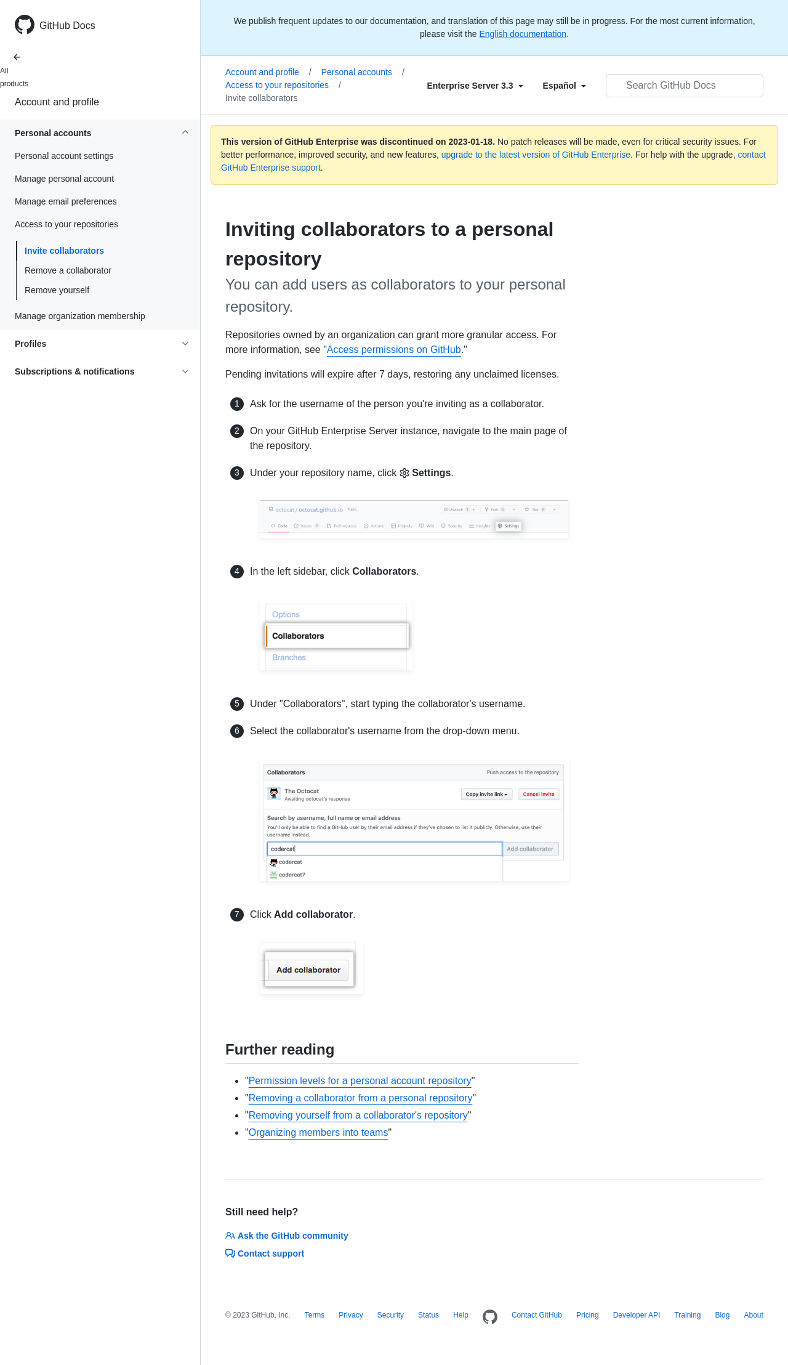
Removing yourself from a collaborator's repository (358, 1115)
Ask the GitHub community (286, 1236)
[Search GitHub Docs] (684, 85)
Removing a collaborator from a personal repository (361, 1098)
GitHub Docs (67, 25)
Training (687, 1315)
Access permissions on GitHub (394, 349)
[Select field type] (475, 85)
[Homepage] (490, 1318)
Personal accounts (362, 72)
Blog (722, 1315)
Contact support (264, 1253)
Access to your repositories (283, 85)
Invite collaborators (64, 251)
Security (390, 1315)
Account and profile (57, 102)
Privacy (351, 1315)
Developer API (637, 1315)
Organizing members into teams (318, 1132)
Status (428, 1315)
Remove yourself (57, 290)
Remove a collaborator (68, 270)
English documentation (522, 34)
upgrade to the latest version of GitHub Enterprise (535, 155)
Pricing (587, 1315)
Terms (315, 1315)
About (753, 1315)
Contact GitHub (537, 1315)
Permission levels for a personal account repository (360, 1080)
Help (460, 1315)
